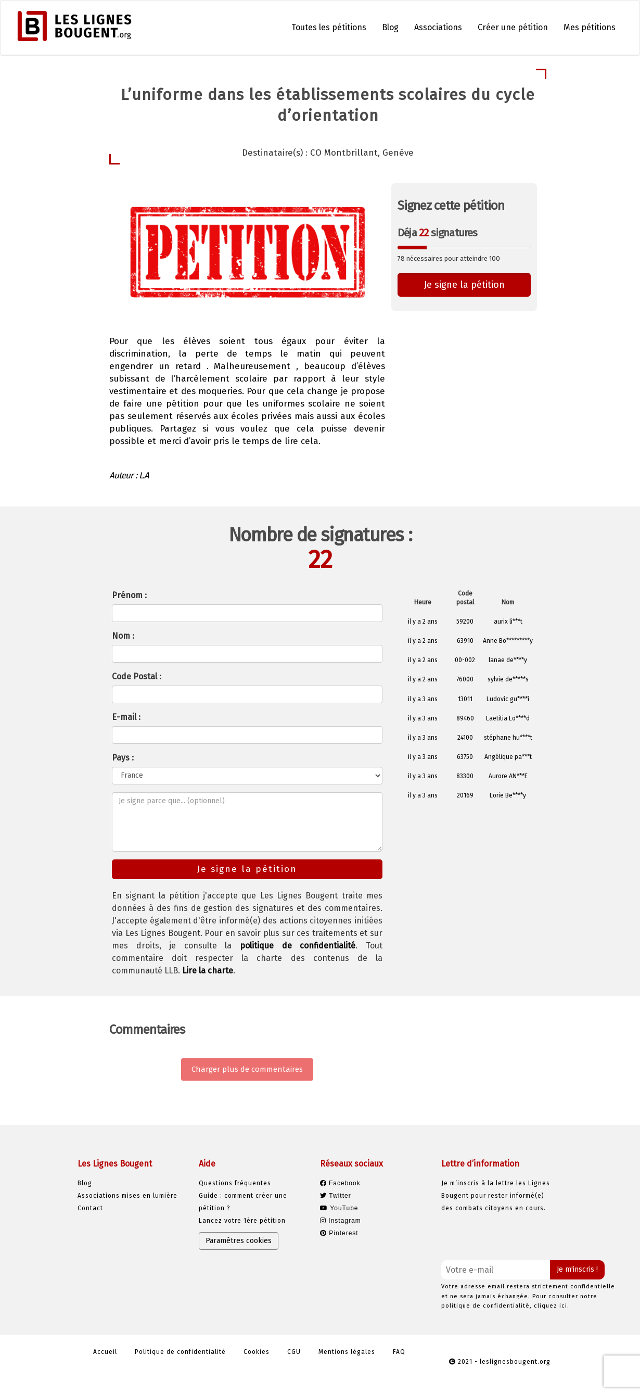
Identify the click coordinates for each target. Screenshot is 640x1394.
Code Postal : (136, 676)
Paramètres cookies (239, 1240)
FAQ (399, 1351)
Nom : (123, 636)
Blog (390, 27)
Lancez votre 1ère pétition (242, 1220)
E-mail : (126, 717)
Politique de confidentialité (180, 1351)
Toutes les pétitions (328, 27)
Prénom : (129, 595)
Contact (90, 1208)
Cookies (257, 1351)
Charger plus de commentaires (247, 1069)
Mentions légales (346, 1351)
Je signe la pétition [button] (464, 284)
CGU (294, 1351)
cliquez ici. (551, 1305)
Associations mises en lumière (127, 1195)
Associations (438, 27)
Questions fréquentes (235, 1183)
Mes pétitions (590, 27)
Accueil (105, 1351)
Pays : (123, 758)
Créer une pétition (513, 27)
